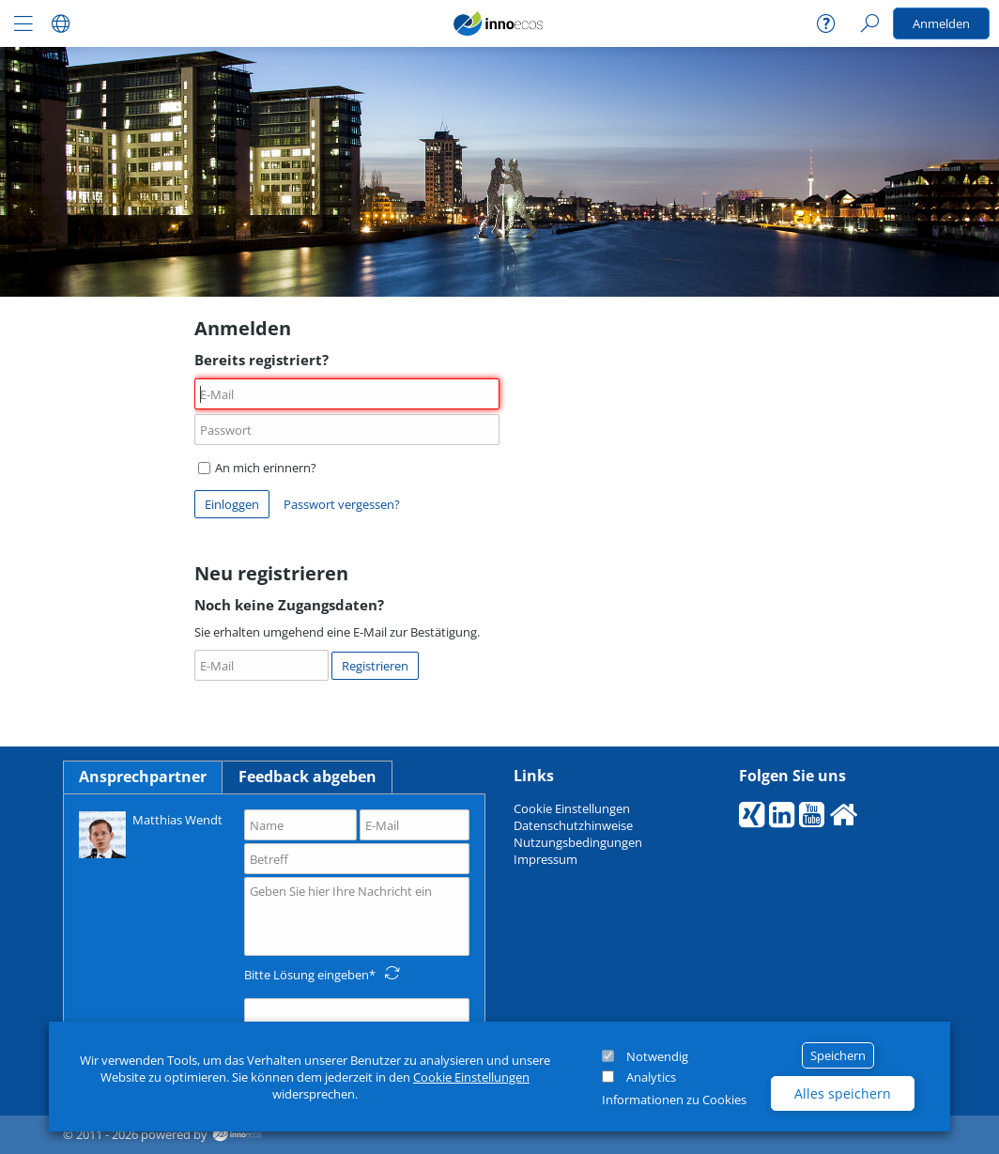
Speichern (838, 1055)
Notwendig (657, 1056)
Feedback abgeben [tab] (307, 776)
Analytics (651, 1077)
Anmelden (941, 23)
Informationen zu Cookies (674, 1099)
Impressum (545, 859)
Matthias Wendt (151, 833)
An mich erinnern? (257, 467)
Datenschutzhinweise (573, 825)
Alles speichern (842, 1093)
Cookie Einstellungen (471, 1077)
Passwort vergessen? (342, 504)
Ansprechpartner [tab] (143, 776)
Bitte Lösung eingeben (306, 974)
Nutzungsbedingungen (578, 842)
